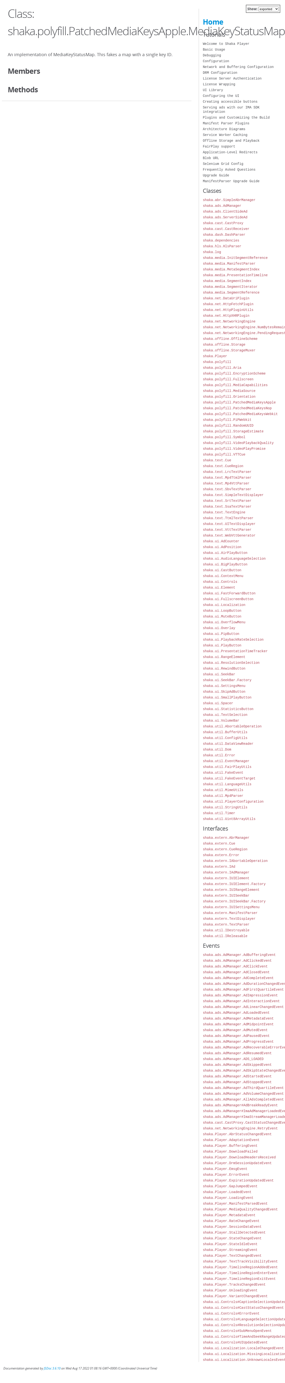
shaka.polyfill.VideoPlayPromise (234, 448)
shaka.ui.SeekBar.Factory (227, 680)
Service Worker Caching (225, 135)
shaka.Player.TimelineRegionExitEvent (239, 1278)
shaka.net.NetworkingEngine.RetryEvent (240, 1128)
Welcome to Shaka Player (226, 43)
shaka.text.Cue (217, 460)
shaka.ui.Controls (220, 581)
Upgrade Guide (216, 175)
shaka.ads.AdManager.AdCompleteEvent (238, 978)
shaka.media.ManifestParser (229, 263)
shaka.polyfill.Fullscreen (228, 379)
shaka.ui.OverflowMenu (224, 622)
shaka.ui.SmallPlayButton (227, 697)
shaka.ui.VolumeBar (221, 720)
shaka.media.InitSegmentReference (235, 257)
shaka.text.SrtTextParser (227, 500)
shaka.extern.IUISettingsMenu (231, 907)
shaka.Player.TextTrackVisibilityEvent (240, 1261)
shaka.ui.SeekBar (219, 674)
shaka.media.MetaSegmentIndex (231, 269)
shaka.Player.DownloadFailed (230, 1151)
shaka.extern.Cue (219, 843)
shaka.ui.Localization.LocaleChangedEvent (243, 1348)
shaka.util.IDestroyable (226, 930)
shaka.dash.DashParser (224, 234)
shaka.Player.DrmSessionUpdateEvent (237, 1163)
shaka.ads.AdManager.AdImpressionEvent (240, 995)
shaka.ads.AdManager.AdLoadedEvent (236, 1012)
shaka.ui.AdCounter (221, 541)
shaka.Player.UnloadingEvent (230, 1290)
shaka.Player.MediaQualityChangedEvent (240, 1209)
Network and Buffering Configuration (238, 67)
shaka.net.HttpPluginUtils (228, 310)
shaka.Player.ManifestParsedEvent (235, 1203)
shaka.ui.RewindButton (224, 668)
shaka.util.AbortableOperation (232, 726)
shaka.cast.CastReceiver (226, 229)
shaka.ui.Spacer (218, 703)
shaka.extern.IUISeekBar (226, 895)
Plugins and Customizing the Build (236, 117)
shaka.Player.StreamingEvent (230, 1250)
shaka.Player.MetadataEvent (229, 1215)
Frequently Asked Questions (229, 169)
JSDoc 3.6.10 (52, 1368)
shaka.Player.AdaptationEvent (231, 1140)
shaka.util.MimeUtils (223, 790)
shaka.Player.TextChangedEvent (232, 1255)
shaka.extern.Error (221, 855)
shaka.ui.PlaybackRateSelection (233, 639)
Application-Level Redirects (230, 152)
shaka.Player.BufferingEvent (230, 1145)
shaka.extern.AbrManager (226, 837)
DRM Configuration (220, 72)
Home (213, 22)
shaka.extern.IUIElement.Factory (234, 884)
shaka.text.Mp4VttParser (226, 483)
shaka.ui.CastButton (222, 570)
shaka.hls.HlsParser (222, 246)
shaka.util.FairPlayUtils (227, 767)
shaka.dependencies (221, 240)
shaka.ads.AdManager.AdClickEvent (235, 966)
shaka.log (212, 252)
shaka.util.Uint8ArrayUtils (229, 819)
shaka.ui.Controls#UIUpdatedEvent (235, 1342)
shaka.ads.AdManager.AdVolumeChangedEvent (243, 1093)
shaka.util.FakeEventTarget (229, 778)
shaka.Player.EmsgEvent (225, 1169)
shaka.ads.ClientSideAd (225, 211)
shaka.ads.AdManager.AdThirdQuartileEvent (243, 1088)
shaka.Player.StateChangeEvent (232, 1238)
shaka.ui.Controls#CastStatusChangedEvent (243, 1307)
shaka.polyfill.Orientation (229, 396)
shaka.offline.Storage (224, 344)
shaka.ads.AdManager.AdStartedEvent (237, 1076)
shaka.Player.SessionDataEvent (232, 1226)
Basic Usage (214, 49)
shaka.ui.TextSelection (225, 714)
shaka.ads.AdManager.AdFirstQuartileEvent (243, 989)
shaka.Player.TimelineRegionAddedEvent (240, 1267)
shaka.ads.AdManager (222, 205)
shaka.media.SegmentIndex (227, 281)
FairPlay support (219, 146)
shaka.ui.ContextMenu (223, 576)
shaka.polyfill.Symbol (224, 437)
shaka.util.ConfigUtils (225, 738)
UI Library (213, 90)
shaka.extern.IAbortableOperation (235, 861)
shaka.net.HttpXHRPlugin (226, 315)
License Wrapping (219, 84)
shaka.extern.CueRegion (225, 849)
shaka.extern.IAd (219, 866)
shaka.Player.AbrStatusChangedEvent (237, 1134)
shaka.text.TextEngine (224, 512)
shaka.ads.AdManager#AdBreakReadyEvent (240, 1105)
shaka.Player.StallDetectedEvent (234, 1232)
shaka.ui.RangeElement (224, 657)
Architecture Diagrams (224, 129)
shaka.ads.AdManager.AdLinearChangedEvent (243, 1007)
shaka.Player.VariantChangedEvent (235, 1296)
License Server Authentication (232, 78)
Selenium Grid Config (223, 163)
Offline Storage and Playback (231, 140)
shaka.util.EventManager (226, 761)
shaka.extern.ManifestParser (230, 913)
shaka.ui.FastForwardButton (229, 593)
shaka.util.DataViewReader (228, 743)
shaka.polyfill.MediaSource (229, 391)
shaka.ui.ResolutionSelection (231, 662)
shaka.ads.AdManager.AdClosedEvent (236, 972)
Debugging (212, 55)
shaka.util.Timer (219, 813)
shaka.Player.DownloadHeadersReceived (239, 1157)
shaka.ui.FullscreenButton (228, 599)
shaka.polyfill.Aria (222, 367)
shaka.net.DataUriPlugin (226, 298)
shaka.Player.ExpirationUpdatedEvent (238, 1180)
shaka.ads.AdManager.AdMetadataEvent (238, 1018)
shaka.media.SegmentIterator (230, 286)
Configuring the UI (221, 96)
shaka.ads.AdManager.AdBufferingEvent (239, 955)
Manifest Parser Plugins (226, 123)
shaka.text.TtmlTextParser (228, 518)
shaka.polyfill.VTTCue (224, 454)
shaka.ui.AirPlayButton (225, 553)
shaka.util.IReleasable (225, 936)
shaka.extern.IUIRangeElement (231, 889)
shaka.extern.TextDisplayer (229, 918)
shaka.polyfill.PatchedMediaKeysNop (237, 408)
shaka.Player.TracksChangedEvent (234, 1284)
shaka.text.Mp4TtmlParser (227, 477)
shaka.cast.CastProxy (223, 223)
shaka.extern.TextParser (226, 924)
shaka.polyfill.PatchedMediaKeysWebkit (240, 414)
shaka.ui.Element (219, 587)
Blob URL (211, 158)
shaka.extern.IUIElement (226, 878)
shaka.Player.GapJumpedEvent (230, 1186)
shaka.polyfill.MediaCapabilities (235, 385)
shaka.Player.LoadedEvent (227, 1192)
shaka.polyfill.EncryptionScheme (234, 373)
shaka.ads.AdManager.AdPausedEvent (236, 1036)
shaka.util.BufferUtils (225, 732)
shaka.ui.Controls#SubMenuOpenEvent (237, 1331)
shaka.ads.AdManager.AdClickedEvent (237, 960)
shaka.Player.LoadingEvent (228, 1197)
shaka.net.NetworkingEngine (229, 321)
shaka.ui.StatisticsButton (228, 709)
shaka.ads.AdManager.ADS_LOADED (233, 1059)
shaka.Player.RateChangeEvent (231, 1221)
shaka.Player (215, 356)
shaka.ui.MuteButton (222, 616)
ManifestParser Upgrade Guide (231, 181)
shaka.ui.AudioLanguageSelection (234, 558)
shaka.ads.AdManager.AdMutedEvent (235, 1030)
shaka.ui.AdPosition (222, 547)
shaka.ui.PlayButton (222, 645)
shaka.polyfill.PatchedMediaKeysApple (239, 402)
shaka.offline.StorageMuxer (229, 350)
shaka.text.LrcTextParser (227, 472)
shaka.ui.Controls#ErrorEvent (231, 1313)
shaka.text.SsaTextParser (227, 506)
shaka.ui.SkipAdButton (224, 691)
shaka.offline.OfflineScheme (230, 338)
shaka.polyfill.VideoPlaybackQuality (238, 443)
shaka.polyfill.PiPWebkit (227, 419)
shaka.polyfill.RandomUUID (228, 425)
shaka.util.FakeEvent (223, 772)
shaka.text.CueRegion (223, 466)
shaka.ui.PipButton (221, 633)
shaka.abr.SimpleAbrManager (229, 200)
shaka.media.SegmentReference (231, 292)
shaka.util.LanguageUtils (227, 784)
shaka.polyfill (217, 362)
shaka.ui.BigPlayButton (225, 564)
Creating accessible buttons (230, 101)
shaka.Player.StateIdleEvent (230, 1244)
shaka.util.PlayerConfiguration (233, 801)
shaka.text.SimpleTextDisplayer (233, 495)
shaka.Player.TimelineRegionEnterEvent (240, 1273)
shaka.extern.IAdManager (226, 872)
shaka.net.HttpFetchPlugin (228, 304)
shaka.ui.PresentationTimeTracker (235, 651)
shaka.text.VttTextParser (227, 529)
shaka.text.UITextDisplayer (229, 524)
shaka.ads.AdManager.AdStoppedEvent (237, 1082)
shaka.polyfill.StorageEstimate (233, 431)
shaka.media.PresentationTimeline (235, 275)
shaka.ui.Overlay (219, 628)
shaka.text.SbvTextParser (227, 489)
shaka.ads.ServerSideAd (225, 217)
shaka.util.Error (219, 755)
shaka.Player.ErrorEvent (226, 1174)
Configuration (216, 61)
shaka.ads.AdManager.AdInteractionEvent (241, 1001)
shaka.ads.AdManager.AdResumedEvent (237, 1053)
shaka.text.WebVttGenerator (229, 535)
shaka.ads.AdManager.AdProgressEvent (238, 1041)
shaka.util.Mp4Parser (223, 795)
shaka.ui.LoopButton (222, 610)
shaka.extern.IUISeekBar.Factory (234, 901)
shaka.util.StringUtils (225, 807)
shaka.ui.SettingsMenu (224, 686)
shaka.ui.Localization (224, 605)
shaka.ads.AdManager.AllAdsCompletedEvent (243, 1099)
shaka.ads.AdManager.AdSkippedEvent (237, 1064)
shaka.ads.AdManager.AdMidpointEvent (238, 1024)
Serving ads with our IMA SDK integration (231, 109)
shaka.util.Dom (217, 749)
